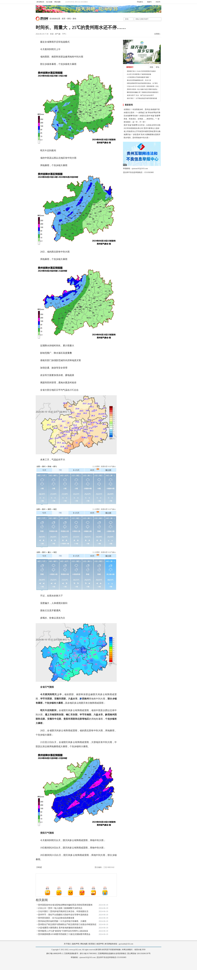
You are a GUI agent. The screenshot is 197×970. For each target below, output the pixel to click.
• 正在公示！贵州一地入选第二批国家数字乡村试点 (59, 908)
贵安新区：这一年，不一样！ (135, 122)
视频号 (148, 2)
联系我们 (92, 944)
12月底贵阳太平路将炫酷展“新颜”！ (139, 77)
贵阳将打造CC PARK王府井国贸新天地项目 (141, 71)
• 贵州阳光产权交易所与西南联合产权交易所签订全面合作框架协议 (66, 924)
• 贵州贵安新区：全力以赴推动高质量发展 (55, 918)
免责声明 (100, 944)
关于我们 (67, 944)
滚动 (74, 19)
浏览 (151, 67)
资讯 (69, 19)
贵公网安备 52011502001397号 (139, 953)
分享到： (157, 34)
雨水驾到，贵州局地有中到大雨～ (137, 138)
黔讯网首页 (40, 2)
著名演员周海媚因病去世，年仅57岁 (139, 80)
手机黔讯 (139, 2)
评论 (157, 67)
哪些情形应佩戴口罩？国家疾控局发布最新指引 (143, 92)
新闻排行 (129, 67)
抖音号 (157, 2)
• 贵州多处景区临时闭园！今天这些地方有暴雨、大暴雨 (61, 921)
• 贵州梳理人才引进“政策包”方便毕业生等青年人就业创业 (62, 931)
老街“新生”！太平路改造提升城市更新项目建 (142, 98)
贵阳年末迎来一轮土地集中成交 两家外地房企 (142, 89)
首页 (63, 19)
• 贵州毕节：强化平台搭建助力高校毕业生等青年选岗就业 (62, 915)
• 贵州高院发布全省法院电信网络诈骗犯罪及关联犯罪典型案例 (64, 905)
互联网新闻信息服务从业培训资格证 (112, 953)
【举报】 (39, 867)
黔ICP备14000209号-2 (54, 953)
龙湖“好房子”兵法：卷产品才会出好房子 (140, 95)
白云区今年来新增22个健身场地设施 (139, 74)
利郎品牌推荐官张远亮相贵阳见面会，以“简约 (142, 83)
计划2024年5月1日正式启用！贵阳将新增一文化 (143, 86)
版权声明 (75, 944)
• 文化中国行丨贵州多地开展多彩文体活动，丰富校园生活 (62, 911)
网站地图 (57, 2)
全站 (127, 19)
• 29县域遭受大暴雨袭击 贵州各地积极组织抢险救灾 (60, 928)
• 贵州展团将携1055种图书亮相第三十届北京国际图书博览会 (63, 934)
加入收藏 (49, 2)
